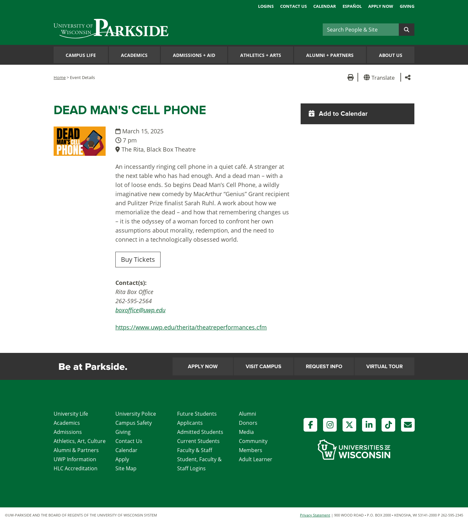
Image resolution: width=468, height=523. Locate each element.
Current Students (198, 441)
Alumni (247, 413)
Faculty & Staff (194, 450)
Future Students (197, 413)
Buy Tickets (138, 259)
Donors (248, 422)
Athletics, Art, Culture (80, 441)
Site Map (125, 468)
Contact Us (293, 6)
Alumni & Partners (76, 450)
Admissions (68, 432)
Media (246, 432)
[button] (380, 77)
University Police (135, 413)
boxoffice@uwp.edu (140, 310)
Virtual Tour (384, 366)
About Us (390, 55)
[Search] (361, 29)
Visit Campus (263, 366)
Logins (266, 6)
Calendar (324, 6)
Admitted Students (200, 432)
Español (352, 6)
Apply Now (380, 6)
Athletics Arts (260, 55)
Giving (407, 6)
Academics (134, 55)
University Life (71, 413)
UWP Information (75, 459)
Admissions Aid (194, 55)
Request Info (324, 366)
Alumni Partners (330, 55)
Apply (122, 459)
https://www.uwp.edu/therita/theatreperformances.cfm (191, 327)
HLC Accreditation (76, 468)
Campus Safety (133, 422)
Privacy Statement (315, 515)
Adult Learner (255, 459)
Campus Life (81, 55)
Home (60, 77)
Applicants (190, 422)
